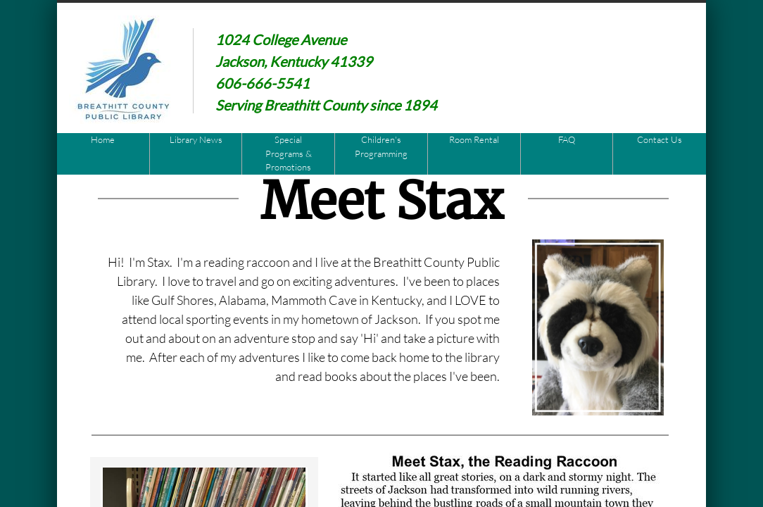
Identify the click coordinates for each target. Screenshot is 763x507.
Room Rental (474, 139)
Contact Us (659, 139)
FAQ (566, 139)
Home (103, 139)
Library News (196, 139)
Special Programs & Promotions (288, 153)
